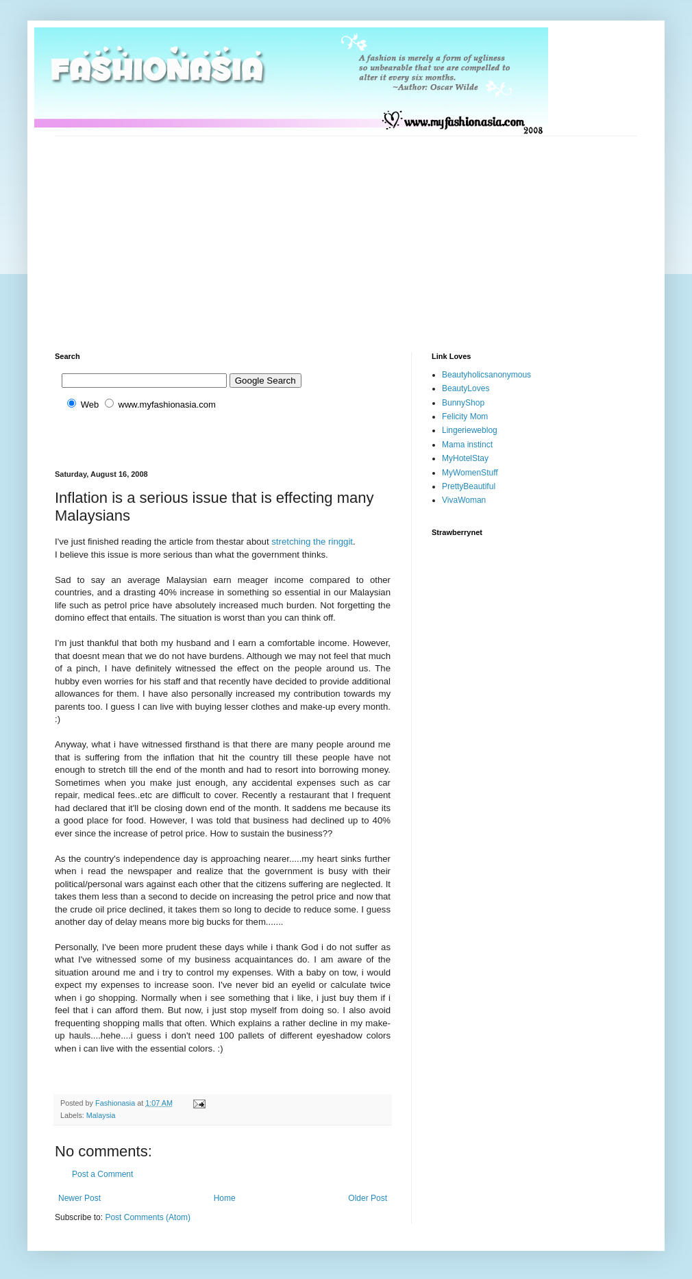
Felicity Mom (465, 416)
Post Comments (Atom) (147, 1217)
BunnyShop (463, 403)
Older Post (367, 1198)
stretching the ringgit (312, 541)
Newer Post (79, 1198)
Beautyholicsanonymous (486, 375)
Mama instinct (467, 444)
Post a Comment (102, 1174)
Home (225, 1198)
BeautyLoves (465, 388)
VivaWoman (464, 500)
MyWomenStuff (470, 472)
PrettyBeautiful (468, 486)
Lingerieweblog (469, 430)
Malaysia (101, 1115)
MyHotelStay (465, 458)
